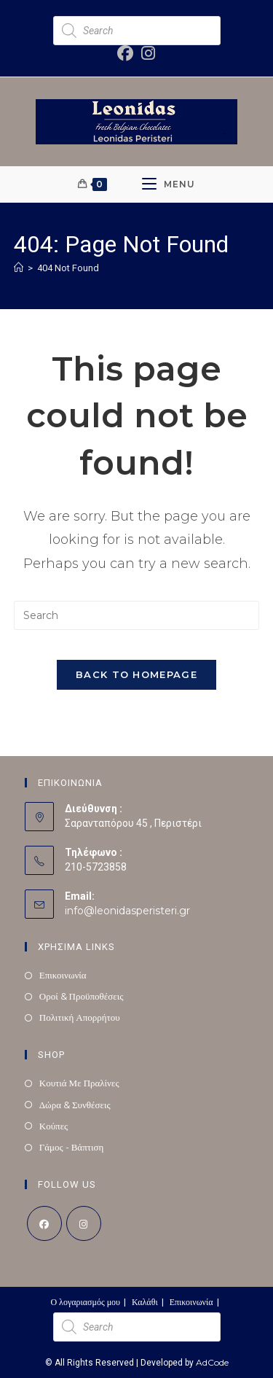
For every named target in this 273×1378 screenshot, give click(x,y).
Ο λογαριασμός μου (85, 1301)
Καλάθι (145, 1301)
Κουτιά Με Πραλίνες (79, 1083)
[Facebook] (44, 1223)
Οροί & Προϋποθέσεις (81, 996)
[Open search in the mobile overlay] (137, 30)
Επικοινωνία (63, 975)
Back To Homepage (136, 674)
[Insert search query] (137, 615)
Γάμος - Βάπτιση (71, 1147)
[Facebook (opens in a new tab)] (126, 53)
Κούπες (53, 1126)
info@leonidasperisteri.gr (127, 910)
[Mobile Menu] (168, 184)
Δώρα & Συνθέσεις (75, 1104)
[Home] (18, 267)
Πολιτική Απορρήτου (79, 1017)
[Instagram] (83, 1223)
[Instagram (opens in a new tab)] (146, 53)
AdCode (212, 1362)
